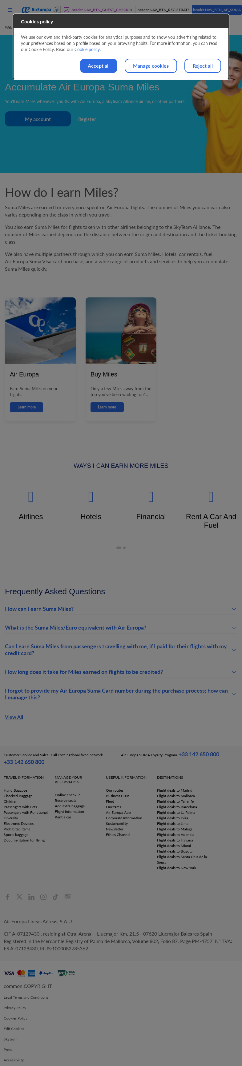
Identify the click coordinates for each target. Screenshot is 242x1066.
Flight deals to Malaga (174, 829)
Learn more (27, 407)
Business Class (117, 796)
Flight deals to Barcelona (177, 807)
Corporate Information (124, 818)
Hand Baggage (15, 790)
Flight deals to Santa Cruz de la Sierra (182, 859)
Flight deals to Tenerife (175, 801)
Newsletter (114, 829)
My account (38, 119)
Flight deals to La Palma (176, 812)
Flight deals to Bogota (174, 851)
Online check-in (68, 795)
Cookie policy (87, 49)
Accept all (99, 66)
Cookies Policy (15, 1018)
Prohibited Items (17, 829)
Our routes (114, 790)
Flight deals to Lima (172, 823)
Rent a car (63, 817)
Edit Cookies (14, 1028)
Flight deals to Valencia (175, 834)
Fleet (110, 801)
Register (87, 119)
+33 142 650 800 (24, 761)
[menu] (10, 9)
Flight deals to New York (176, 867)
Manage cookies (151, 66)
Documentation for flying (24, 840)
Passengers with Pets (20, 807)
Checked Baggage (18, 796)
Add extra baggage (70, 806)
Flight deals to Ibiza (172, 818)
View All (14, 717)
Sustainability (117, 823)
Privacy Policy (15, 1007)
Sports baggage (16, 834)
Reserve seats (65, 800)
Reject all (203, 66)
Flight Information (69, 811)
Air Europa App (118, 812)
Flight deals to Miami (174, 845)
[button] (118, 548)
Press (8, 1049)
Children (11, 801)
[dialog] (121, 46)
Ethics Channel (118, 834)
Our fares (113, 807)
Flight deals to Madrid (174, 790)
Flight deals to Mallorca (176, 796)
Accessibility (14, 1060)
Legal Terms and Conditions (26, 997)
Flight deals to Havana (175, 840)
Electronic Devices (19, 823)
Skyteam (11, 1039)
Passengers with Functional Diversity (26, 815)
